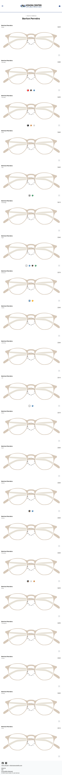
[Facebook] (2, 763)
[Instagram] (6, 763)
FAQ (2, 769)
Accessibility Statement (7, 771)
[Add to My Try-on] (59, 55)
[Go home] (31, 6)
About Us (3, 768)
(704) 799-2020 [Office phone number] (5, 765)
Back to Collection (31, 16)
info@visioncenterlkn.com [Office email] (15, 765)
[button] (2, 6)
